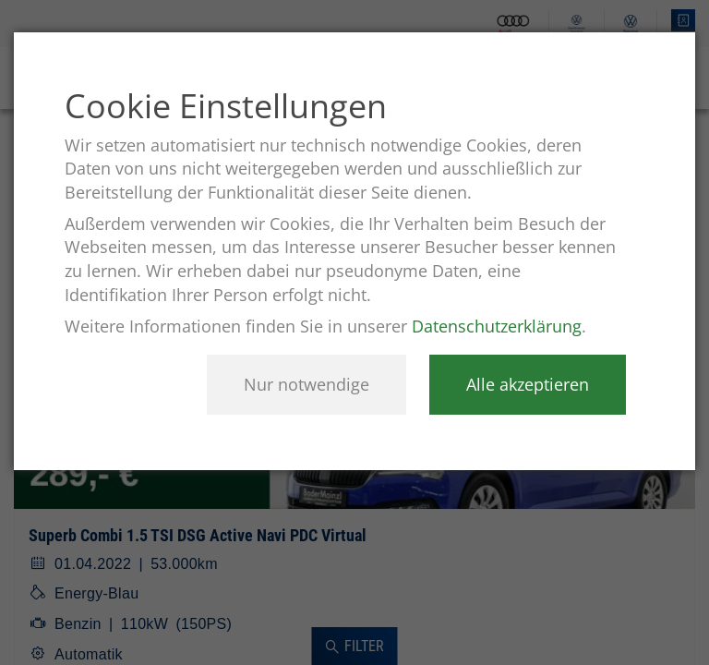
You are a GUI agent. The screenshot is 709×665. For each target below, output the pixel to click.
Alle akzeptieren (527, 384)
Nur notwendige (306, 384)
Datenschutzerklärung (497, 326)
